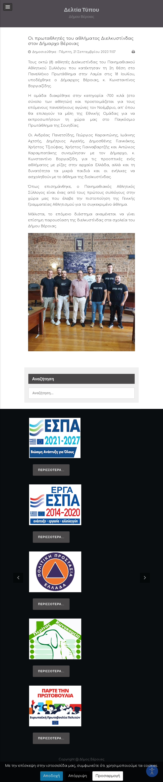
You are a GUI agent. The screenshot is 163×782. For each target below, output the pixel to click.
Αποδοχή (51, 776)
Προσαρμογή (107, 776)
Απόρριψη (77, 776)
